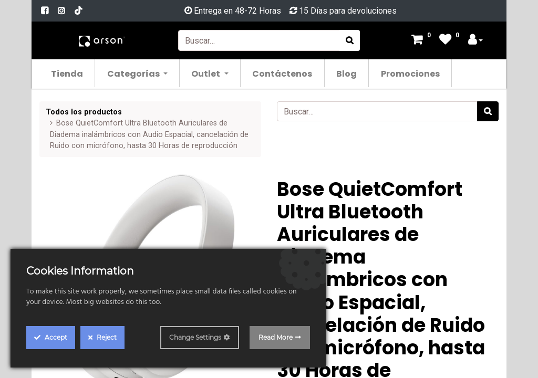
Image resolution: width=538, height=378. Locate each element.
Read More (275, 337)
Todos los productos (84, 112)
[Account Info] (475, 41)
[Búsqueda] (349, 40)
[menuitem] (67, 73)
